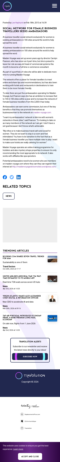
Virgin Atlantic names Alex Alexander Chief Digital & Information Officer (22, 297)
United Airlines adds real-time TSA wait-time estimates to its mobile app (22, 277)
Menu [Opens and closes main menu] (54, 6)
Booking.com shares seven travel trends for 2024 (23, 257)
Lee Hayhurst (17, 23)
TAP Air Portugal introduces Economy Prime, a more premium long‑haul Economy (22, 318)
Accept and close (30, 457)
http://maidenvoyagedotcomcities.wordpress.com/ (34, 167)
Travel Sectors (9, 266)
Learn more (18, 449)
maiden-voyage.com (42, 112)
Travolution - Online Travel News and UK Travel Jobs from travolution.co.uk (30, 375)
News (9, 196)
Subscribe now (30, 357)
